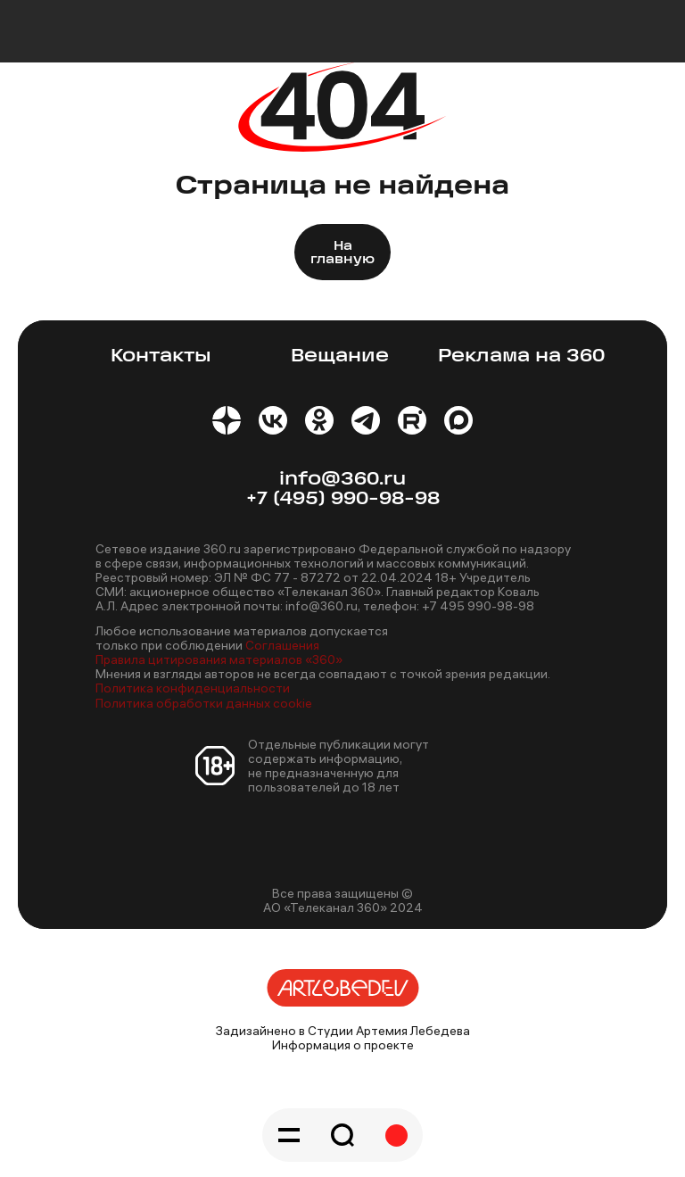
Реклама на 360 (521, 356)
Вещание (340, 356)
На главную (342, 253)
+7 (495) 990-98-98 (343, 499)
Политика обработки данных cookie (203, 703)
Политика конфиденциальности (192, 688)
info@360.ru (342, 479)
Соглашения (282, 645)
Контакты (161, 356)
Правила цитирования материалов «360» (218, 659)
